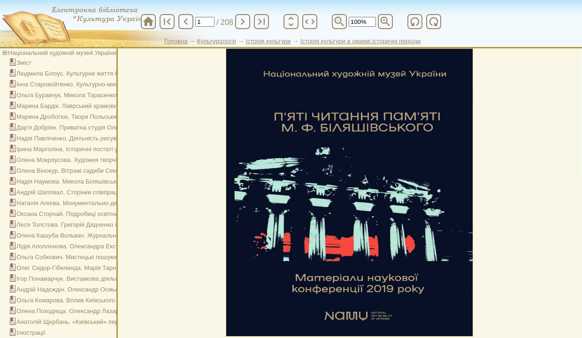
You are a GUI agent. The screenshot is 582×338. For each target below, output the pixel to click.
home (148, 21)
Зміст (23, 62)
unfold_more (291, 21)
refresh (414, 21)
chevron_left (185, 21)
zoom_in (385, 21)
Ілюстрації (31, 332)
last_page (261, 21)
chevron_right (242, 21)
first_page (167, 21)
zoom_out (339, 21)
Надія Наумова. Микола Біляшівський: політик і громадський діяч (108, 181)
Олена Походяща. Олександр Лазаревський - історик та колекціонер (113, 311)
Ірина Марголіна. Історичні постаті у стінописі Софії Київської (103, 149)
